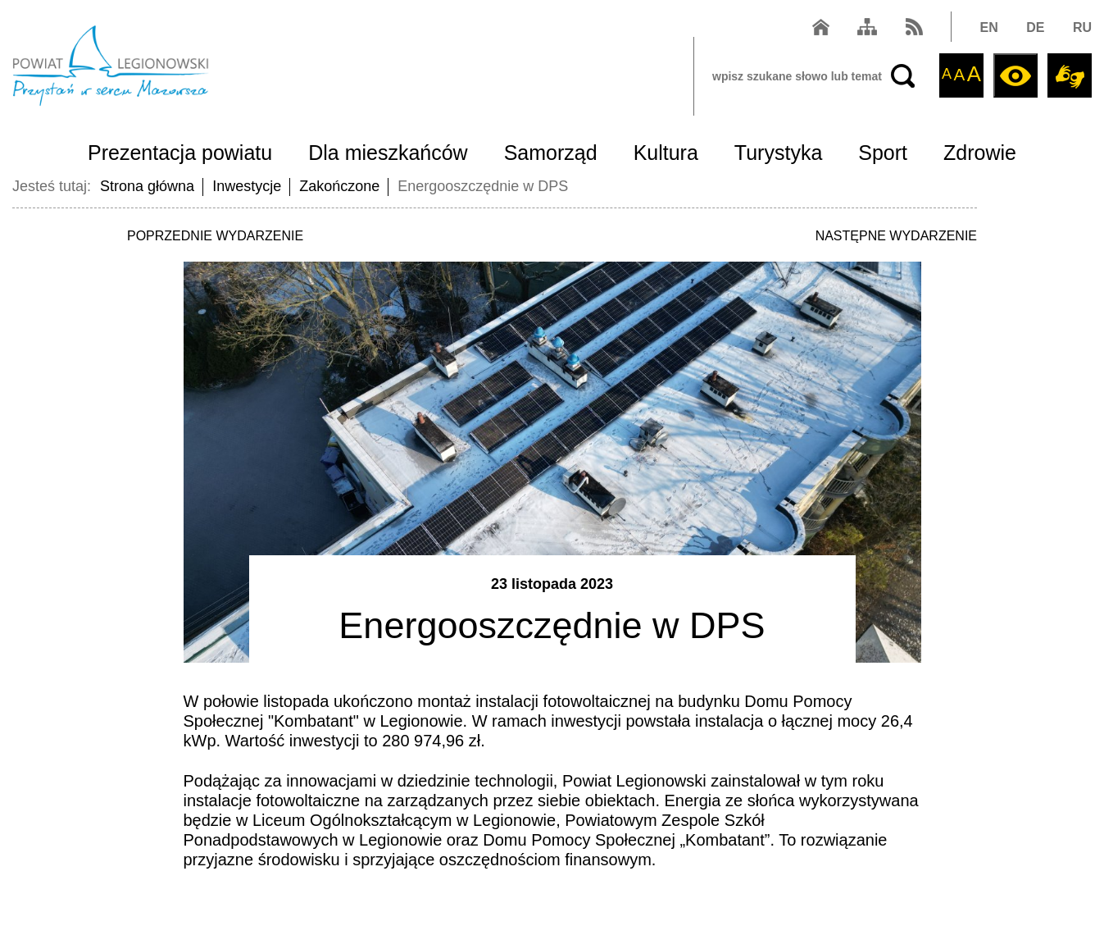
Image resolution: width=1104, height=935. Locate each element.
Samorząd (550, 152)
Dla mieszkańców (388, 152)
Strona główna (147, 186)
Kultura (666, 152)
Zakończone (339, 186)
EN (989, 27)
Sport (882, 152)
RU (1082, 27)
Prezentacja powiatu (180, 152)
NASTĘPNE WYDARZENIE (896, 236)
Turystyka (778, 152)
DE (1035, 27)
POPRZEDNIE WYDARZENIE (215, 236)
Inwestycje (246, 186)
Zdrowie (979, 152)
